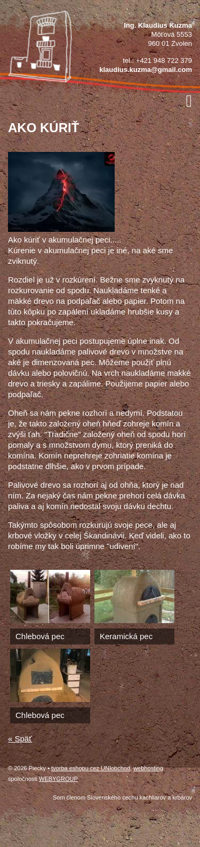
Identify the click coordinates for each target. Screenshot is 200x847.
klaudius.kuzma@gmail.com (145, 70)
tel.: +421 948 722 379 (157, 60)
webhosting (148, 768)
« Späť (20, 738)
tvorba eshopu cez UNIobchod (90, 768)
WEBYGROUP (58, 779)
